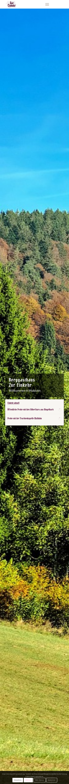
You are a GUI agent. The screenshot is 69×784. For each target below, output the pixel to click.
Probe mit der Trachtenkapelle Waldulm (24, 418)
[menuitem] (46, 4)
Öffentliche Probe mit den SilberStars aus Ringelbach (30, 409)
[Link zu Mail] (56, 4)
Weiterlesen (60, 409)
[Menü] (46, 4)
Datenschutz (52, 780)
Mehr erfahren (39, 780)
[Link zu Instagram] (59, 4)
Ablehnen (28, 780)
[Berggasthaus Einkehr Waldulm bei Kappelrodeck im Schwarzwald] (28, 4)
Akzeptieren (18, 780)
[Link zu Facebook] (62, 4)
